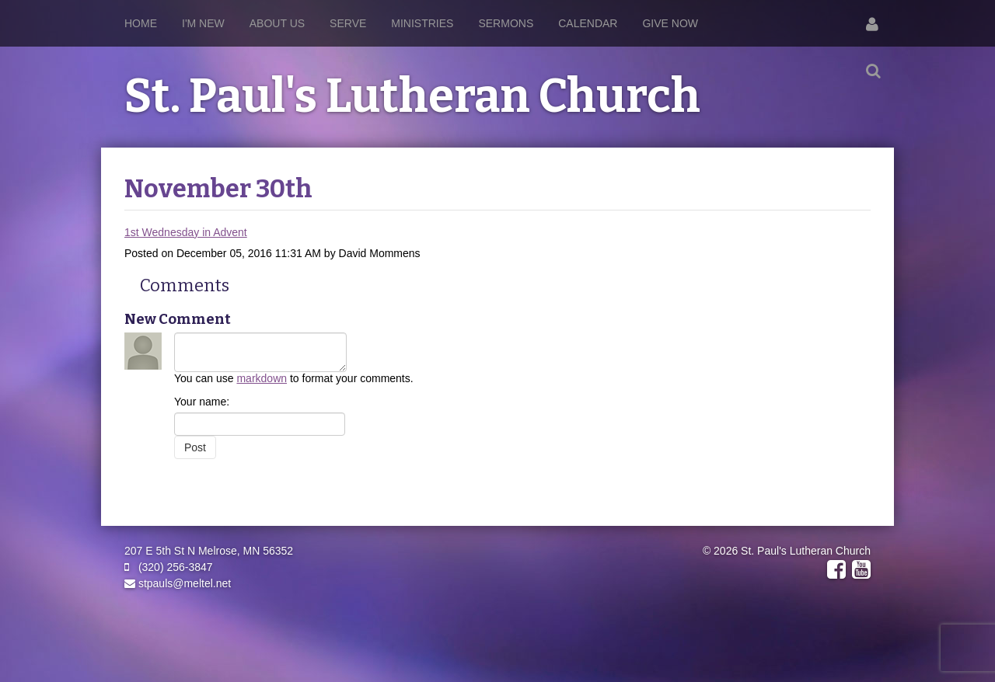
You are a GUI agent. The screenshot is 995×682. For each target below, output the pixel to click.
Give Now (670, 23)
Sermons (505, 23)
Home (140, 23)
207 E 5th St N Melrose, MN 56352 (208, 551)
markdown (261, 378)
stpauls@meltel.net (177, 583)
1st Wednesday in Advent (185, 232)
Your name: (201, 401)
